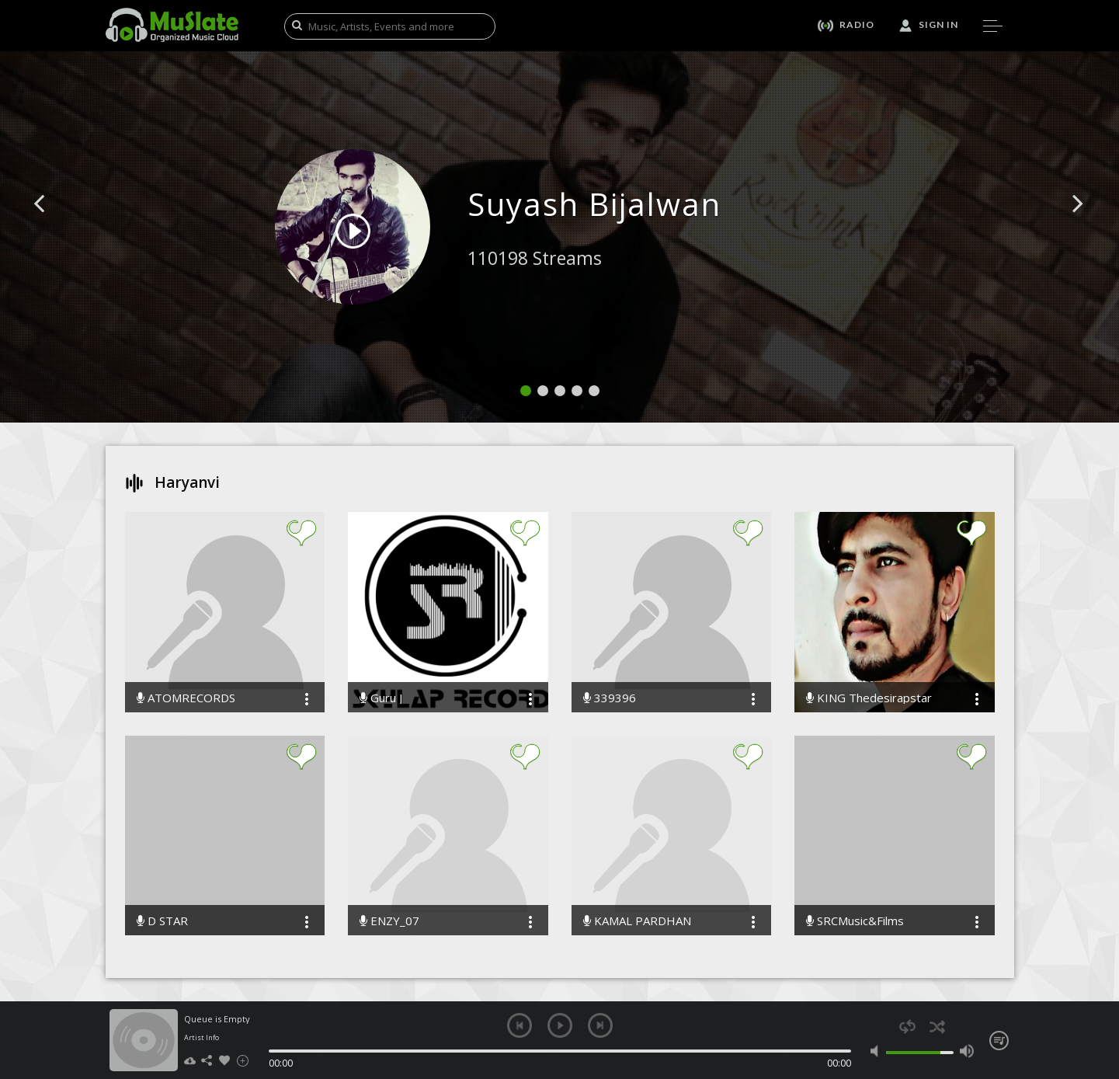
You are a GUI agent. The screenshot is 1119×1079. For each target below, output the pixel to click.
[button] (56, 226)
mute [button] (878, 1051)
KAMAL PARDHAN (637, 921)
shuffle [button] (937, 1026)
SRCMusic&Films (855, 921)
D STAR (162, 921)
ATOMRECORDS (186, 698)
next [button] (600, 1025)
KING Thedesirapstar (869, 698)
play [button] (559, 1025)
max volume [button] (967, 1051)
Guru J (381, 698)
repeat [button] (907, 1026)
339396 (609, 698)
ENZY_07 (389, 921)
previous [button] (519, 1025)
